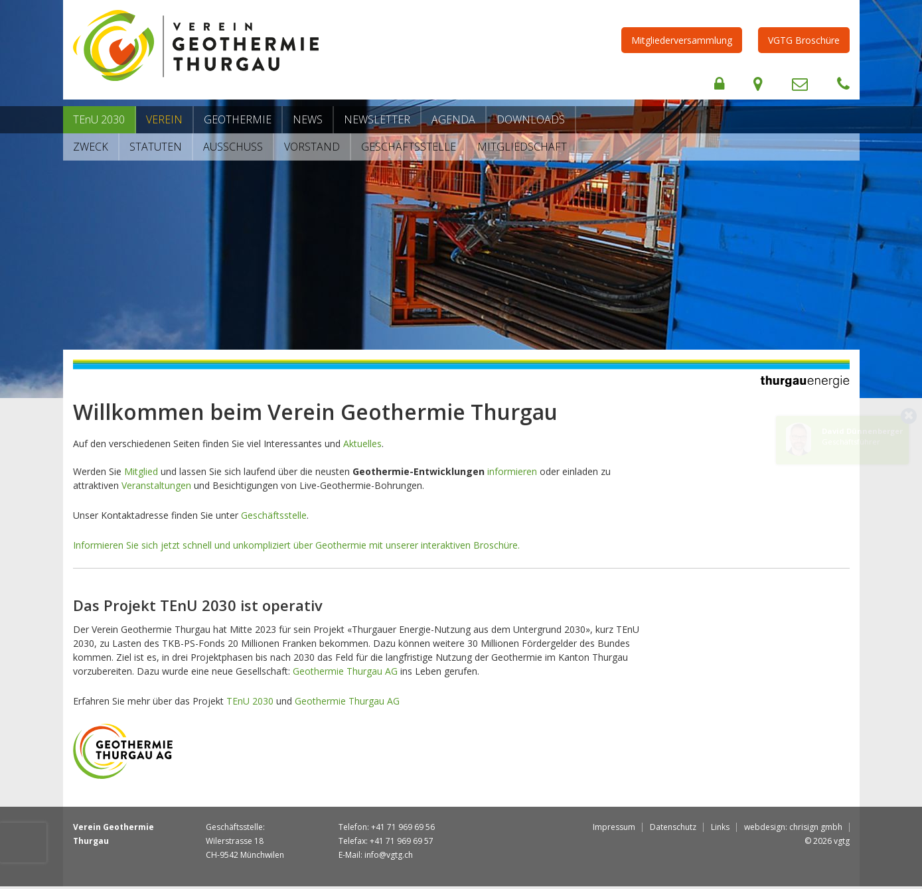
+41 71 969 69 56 (403, 827)
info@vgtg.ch (388, 854)
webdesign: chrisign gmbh (793, 827)
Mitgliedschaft (522, 146)
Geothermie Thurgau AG (345, 671)
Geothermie (237, 119)
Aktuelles (362, 443)
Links (720, 827)
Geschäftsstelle (408, 146)
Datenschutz (673, 827)
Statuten (155, 146)
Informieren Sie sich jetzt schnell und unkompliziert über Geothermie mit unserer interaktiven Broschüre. (296, 545)
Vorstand (312, 146)
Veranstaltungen (156, 485)
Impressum (614, 827)
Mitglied (141, 471)
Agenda (453, 119)
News (308, 119)
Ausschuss (233, 146)
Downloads (531, 119)
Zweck (90, 146)
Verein (164, 119)
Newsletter (377, 119)
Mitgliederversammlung (681, 40)
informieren (512, 471)
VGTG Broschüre (804, 40)
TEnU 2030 (99, 119)
